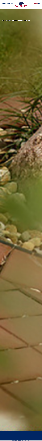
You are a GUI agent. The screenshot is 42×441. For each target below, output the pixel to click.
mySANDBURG (10, 3)
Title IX (24, 433)
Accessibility (24, 432)
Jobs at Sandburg (16, 434)
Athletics (4, 3)
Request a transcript (16, 432)
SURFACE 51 (28, 440)
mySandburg (15, 433)
